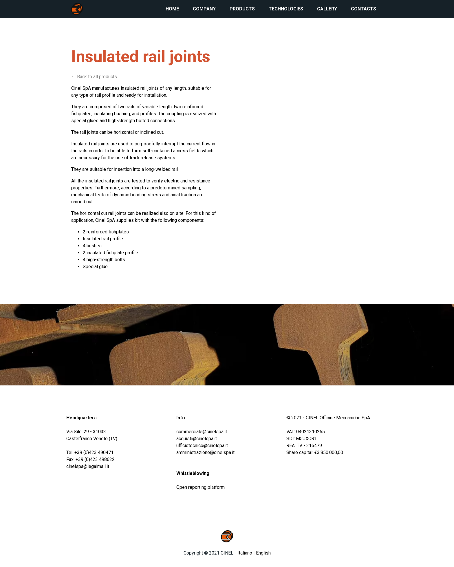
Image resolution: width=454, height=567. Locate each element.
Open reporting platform (200, 487)
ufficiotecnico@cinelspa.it (202, 445)
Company (204, 9)
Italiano (244, 553)
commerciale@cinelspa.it (201, 431)
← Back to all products (94, 76)
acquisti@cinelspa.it (196, 438)
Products (242, 9)
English (263, 553)
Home (172, 9)
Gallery (327, 9)
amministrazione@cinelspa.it (205, 452)
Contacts (363, 9)
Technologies (286, 9)
